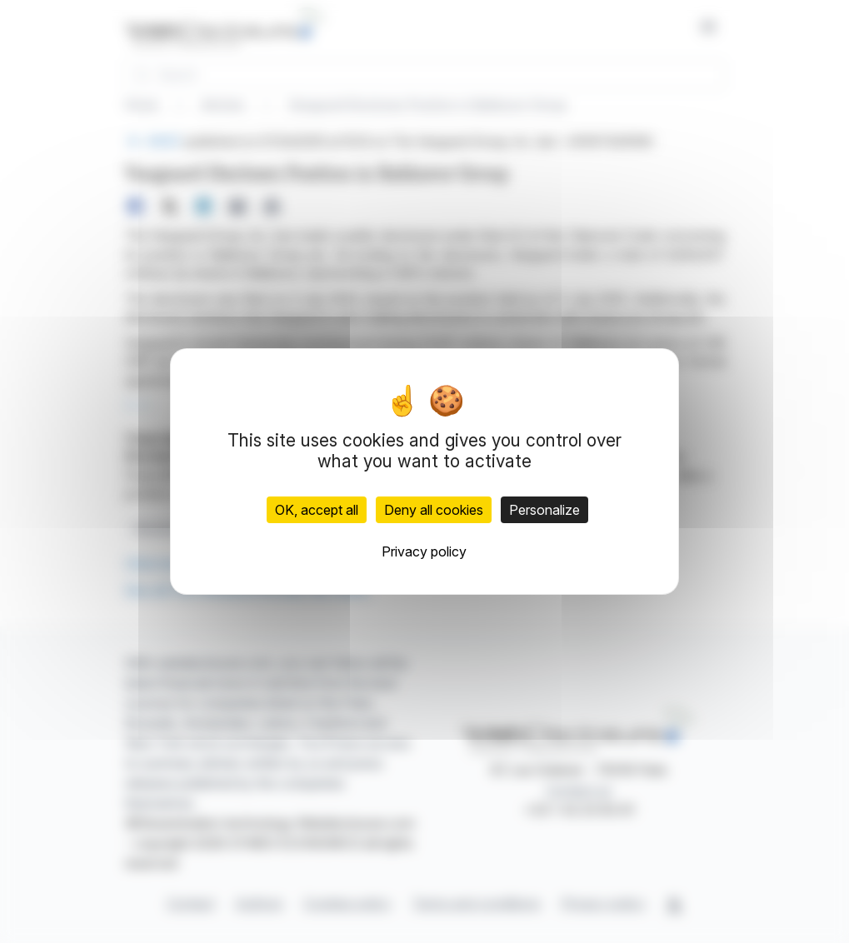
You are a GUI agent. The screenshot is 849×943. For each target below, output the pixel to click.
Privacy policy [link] (424, 551)
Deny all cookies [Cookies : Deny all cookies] (433, 509)
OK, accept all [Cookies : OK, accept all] (316, 509)
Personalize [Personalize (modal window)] (544, 509)
